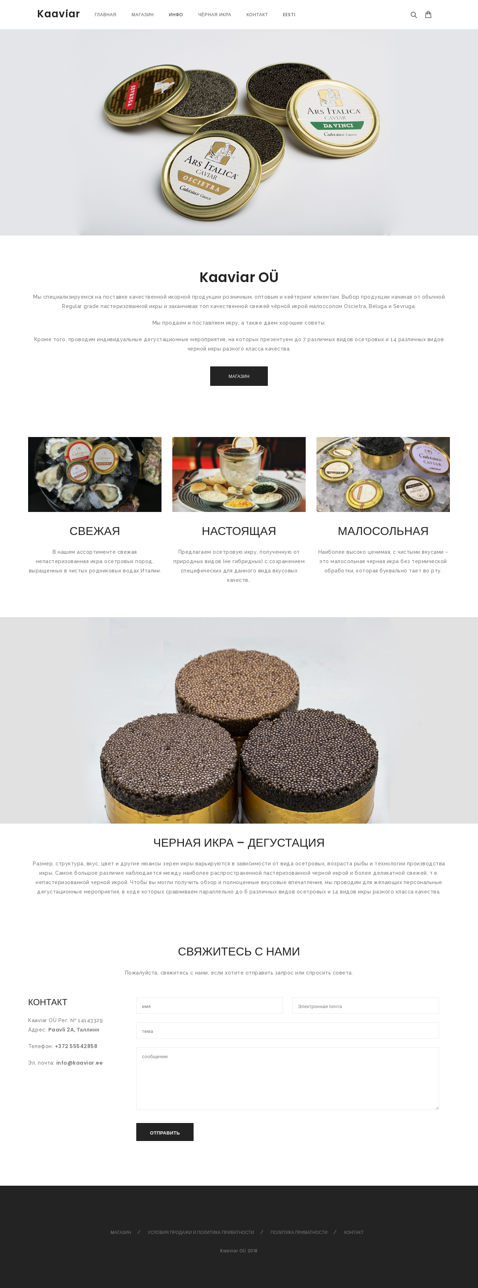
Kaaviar (58, 14)
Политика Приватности (299, 1232)
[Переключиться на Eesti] (289, 15)
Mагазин (121, 1232)
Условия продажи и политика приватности (201, 1232)
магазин (143, 15)
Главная (105, 15)
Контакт (257, 15)
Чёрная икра (214, 15)
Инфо (176, 15)
